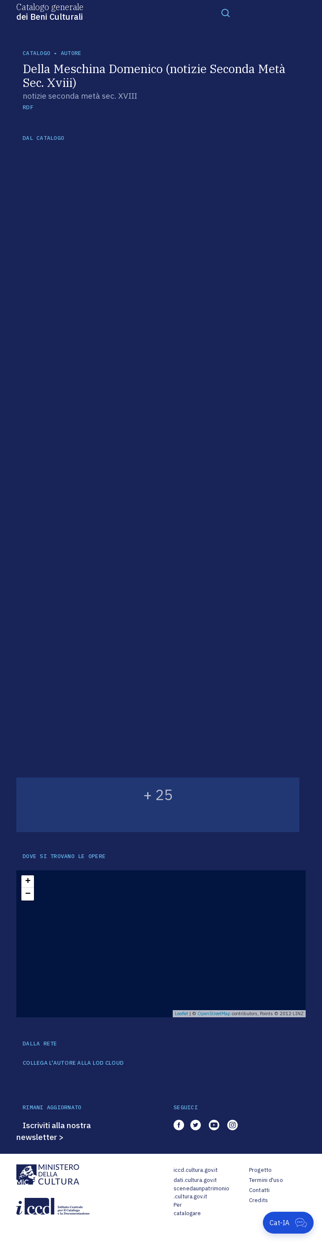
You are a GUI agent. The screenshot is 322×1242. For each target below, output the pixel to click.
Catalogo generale (49, 11)
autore (71, 53)
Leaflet (181, 1013)
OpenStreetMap (214, 1013)
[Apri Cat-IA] (288, 1223)
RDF (28, 107)
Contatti (259, 1190)
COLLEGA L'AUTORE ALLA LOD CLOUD (73, 1063)
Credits (258, 1200)
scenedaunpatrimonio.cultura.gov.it (201, 1192)
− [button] (28, 894)
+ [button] (28, 881)
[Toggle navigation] (225, 13)
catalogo (36, 53)
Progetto (260, 1170)
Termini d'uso (266, 1180)
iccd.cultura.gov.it (196, 1170)
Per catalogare (187, 1209)
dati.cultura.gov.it (195, 1180)
